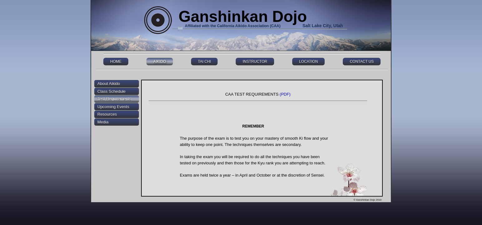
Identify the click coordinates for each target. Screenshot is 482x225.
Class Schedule (111, 91)
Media (102, 122)
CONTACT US (362, 61)
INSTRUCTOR (255, 61)
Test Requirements (114, 99)
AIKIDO (159, 61)
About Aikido (108, 83)
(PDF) (285, 94)
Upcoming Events (113, 106)
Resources (107, 114)
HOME (115, 61)
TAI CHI (204, 61)
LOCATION (308, 61)
